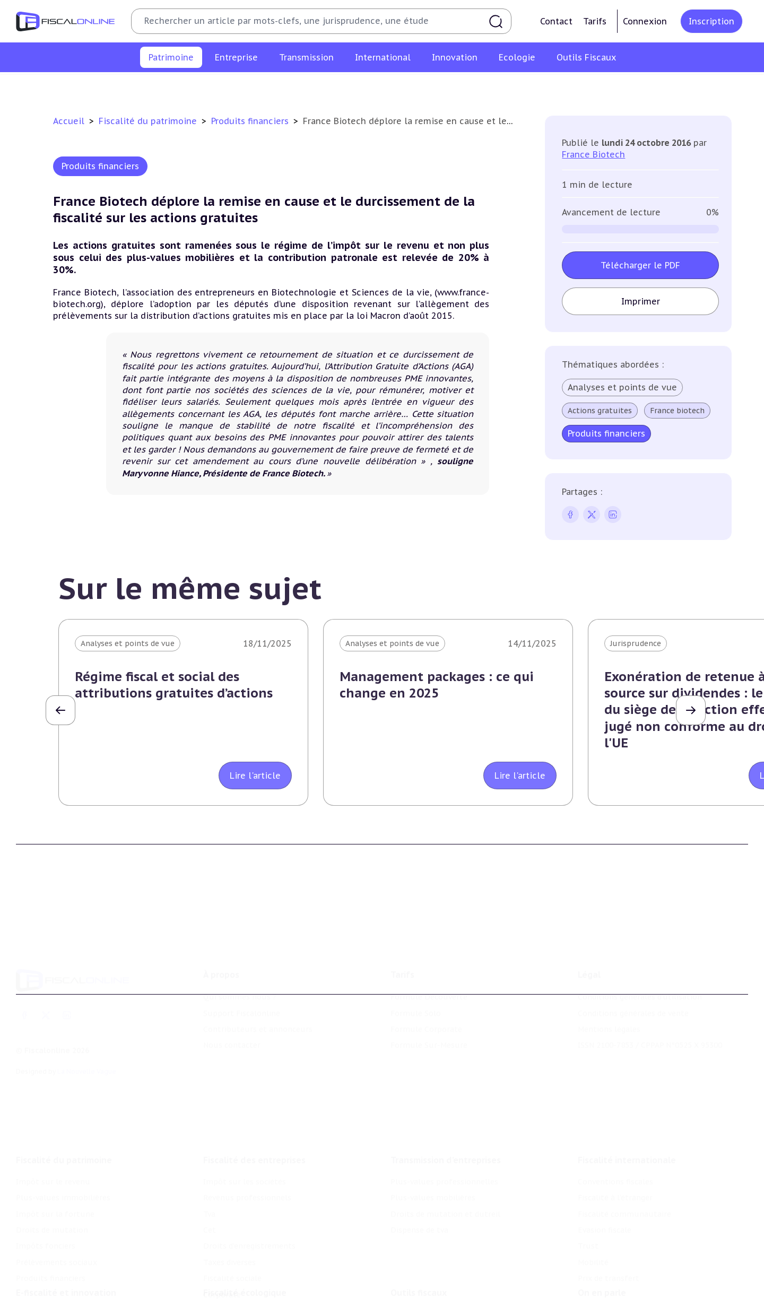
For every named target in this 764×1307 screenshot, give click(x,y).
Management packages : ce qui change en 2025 (437, 684)
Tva (209, 1153)
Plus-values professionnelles (444, 1121)
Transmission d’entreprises (445, 1099)
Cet (209, 1169)
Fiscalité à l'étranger (615, 1137)
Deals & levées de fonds (622, 1283)
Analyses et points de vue (622, 387)
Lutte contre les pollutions (254, 1267)
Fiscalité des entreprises (254, 1099)
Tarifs (594, 21)
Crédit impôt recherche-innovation (80, 1267)
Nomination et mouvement (629, 1267)
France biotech (677, 410)
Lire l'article (255, 775)
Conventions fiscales (615, 1121)
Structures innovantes (57, 1283)
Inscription (711, 21)
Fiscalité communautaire (624, 1153)
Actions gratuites (600, 410)
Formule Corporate (426, 985)
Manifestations (606, 1299)
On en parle (602, 1245)
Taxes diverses (229, 1202)
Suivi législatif (417, 1299)
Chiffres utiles (417, 1267)
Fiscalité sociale (232, 1218)
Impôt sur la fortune (312, 87)
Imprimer (640, 301)
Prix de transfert (608, 1218)
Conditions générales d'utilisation (640, 952)
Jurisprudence (635, 643)
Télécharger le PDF (640, 265)
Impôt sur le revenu (116, 87)
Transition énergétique (245, 1299)
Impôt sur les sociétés (244, 1121)
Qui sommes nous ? (239, 952)
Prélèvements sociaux (562, 87)
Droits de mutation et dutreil (445, 1153)
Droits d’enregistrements (249, 1185)
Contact (556, 21)
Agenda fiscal (414, 1283)
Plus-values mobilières (432, 1137)
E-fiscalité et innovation (66, 1245)
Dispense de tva (419, 1169)
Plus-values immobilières (213, 87)
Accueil (68, 121)
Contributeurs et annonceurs (257, 985)
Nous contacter (232, 1001)
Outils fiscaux (418, 1245)
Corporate (222, 1234)
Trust (588, 1185)
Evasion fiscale (604, 1169)
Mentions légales (609, 985)
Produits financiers (650, 87)
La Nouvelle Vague (86, 1027)
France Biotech (593, 154)
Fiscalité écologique (244, 1245)
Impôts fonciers (479, 87)
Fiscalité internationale (627, 1099)
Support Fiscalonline (241, 968)
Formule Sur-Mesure (428, 1001)
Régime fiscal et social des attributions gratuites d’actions (174, 684)
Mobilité (593, 1202)
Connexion (645, 21)
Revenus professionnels (247, 1137)
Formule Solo (415, 968)
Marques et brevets (51, 1299)
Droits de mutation (400, 87)
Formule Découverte (428, 952)
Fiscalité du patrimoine (149, 121)
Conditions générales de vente (633, 968)
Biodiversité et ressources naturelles (271, 1283)
